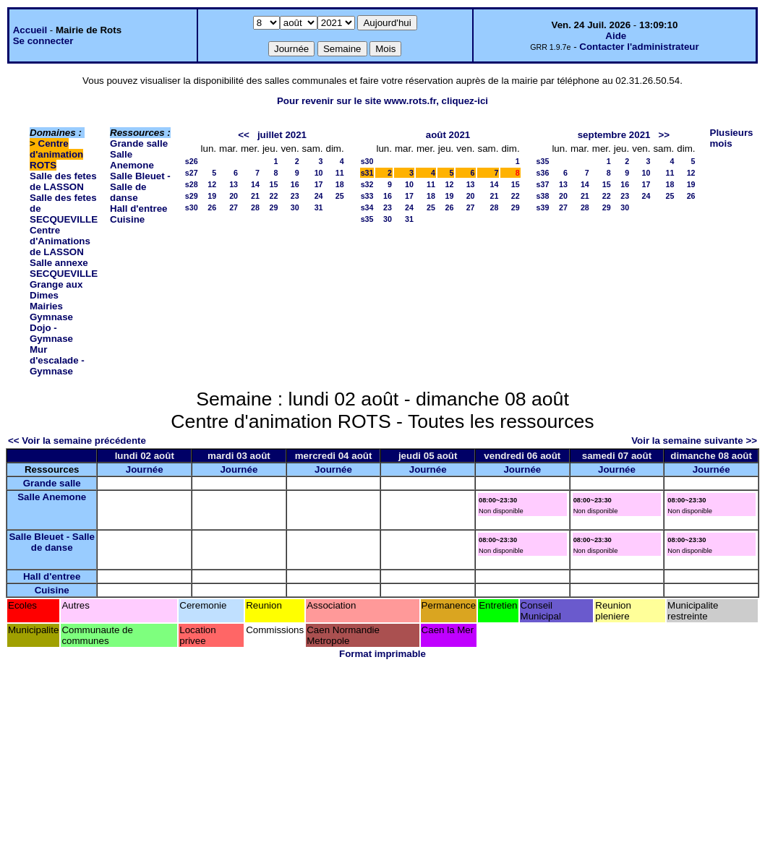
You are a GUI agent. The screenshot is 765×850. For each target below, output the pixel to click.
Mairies (46, 306)
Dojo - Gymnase (51, 333)
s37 (543, 184)
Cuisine (127, 219)
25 (340, 196)
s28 (191, 184)
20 (233, 196)
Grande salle (139, 143)
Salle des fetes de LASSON (63, 181)
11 (340, 172)
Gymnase (51, 317)
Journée (144, 469)
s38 (543, 196)
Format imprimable (382, 653)
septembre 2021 (614, 134)
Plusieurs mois (731, 138)
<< (243, 134)
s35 (367, 219)
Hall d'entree (138, 208)
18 (340, 184)
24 (319, 196)
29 (274, 207)
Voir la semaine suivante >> (694, 440)
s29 (191, 196)
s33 (367, 196)
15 (274, 184)
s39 (543, 207)
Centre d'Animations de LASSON (60, 241)
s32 (367, 184)
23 (295, 196)
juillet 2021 (282, 134)
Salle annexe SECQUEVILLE (64, 268)
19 (212, 196)
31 (319, 207)
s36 (543, 172)
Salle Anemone (132, 160)
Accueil (30, 30)
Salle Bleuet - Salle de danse (140, 187)
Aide (615, 35)
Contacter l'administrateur (638, 46)
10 (319, 172)
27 (233, 207)
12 (212, 184)
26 (212, 207)
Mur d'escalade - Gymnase (57, 360)
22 (274, 196)
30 (295, 207)
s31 (367, 172)
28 (255, 207)
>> (664, 134)
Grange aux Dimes (56, 290)
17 (319, 184)
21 (255, 196)
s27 (191, 172)
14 (255, 184)
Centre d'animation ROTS (56, 154)
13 (233, 184)
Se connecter (43, 40)
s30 (191, 207)
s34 (367, 207)
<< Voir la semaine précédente (77, 440)
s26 (191, 161)
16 (295, 184)
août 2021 (448, 134)
